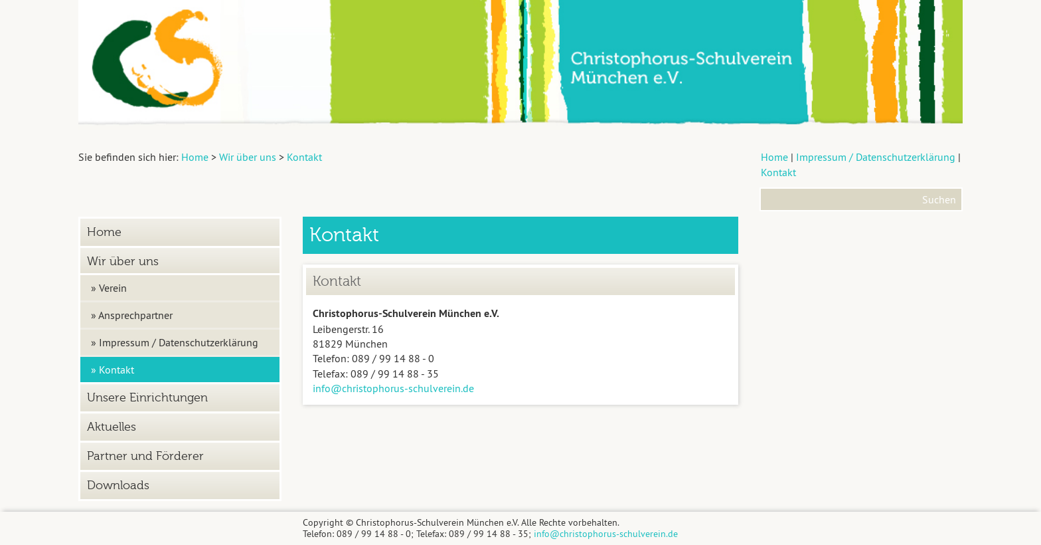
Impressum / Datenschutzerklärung (875, 157)
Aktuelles (111, 427)
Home (774, 157)
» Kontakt (112, 369)
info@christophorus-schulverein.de (393, 388)
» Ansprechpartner (132, 315)
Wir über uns (123, 262)
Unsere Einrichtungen (147, 398)
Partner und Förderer (145, 456)
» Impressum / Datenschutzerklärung (174, 342)
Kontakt (778, 172)
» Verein (109, 287)
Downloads (118, 485)
